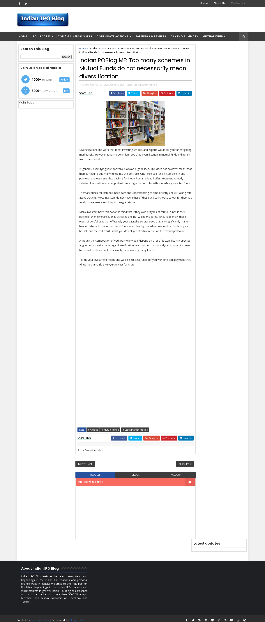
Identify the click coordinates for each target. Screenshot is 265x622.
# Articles (94, 439)
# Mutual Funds (111, 439)
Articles (94, 49)
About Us (218, 3)
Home (203, 3)
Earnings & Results (152, 37)
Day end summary (185, 37)
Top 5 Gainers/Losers (76, 37)
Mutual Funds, (126, 85)
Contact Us (237, 3)
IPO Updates (42, 37)
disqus (132, 485)
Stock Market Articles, (146, 85)
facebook (170, 485)
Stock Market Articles (133, 49)
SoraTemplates (40, 616)
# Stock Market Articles (136, 439)
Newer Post (86, 474)
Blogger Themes (80, 616)
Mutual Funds (215, 37)
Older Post (178, 474)
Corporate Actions (113, 37)
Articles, (113, 85)
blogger (95, 485)
